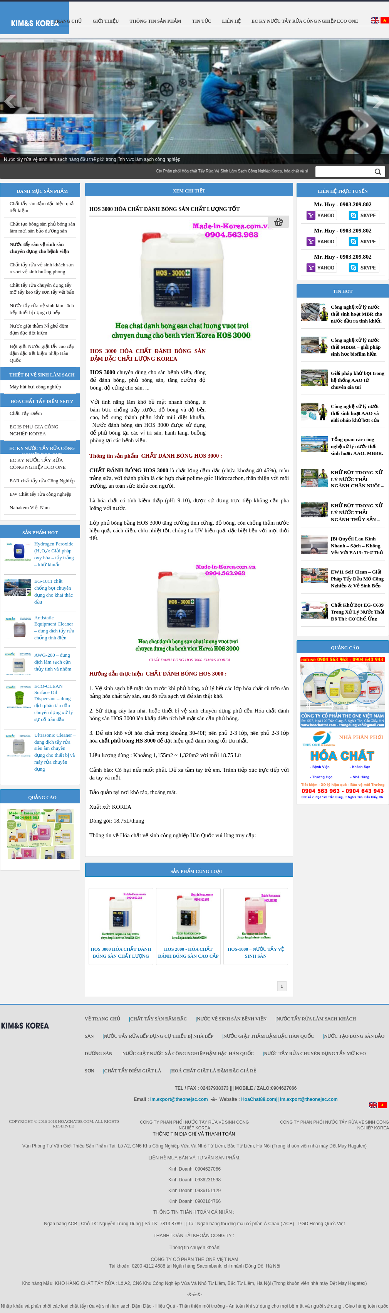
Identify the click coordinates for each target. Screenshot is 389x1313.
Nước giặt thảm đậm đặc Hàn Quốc (268, 1036)
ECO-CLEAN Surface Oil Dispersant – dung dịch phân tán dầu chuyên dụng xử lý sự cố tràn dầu (53, 702)
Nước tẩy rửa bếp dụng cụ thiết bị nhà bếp (158, 1036)
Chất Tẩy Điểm (26, 413)
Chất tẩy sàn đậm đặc (158, 1019)
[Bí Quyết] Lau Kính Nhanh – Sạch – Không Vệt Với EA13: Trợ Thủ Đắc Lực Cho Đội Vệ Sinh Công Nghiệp (357, 552)
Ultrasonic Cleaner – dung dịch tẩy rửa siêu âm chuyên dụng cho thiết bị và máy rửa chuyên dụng (55, 752)
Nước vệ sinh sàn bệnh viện (232, 1019)
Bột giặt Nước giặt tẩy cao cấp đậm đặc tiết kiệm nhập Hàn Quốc (42, 353)
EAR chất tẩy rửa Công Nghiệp (42, 480)
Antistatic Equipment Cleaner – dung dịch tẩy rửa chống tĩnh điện (54, 628)
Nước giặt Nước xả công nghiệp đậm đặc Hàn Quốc (188, 1053)
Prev (10, 101)
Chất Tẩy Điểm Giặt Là (132, 1071)
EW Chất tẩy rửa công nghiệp (40, 494)
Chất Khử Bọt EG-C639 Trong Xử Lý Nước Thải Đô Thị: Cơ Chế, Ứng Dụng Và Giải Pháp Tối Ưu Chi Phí (357, 619)
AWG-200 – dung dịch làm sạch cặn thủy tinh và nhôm (52, 662)
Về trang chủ (102, 1019)
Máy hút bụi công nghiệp (35, 387)
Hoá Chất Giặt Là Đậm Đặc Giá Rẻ (213, 1071)
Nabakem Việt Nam (30, 507)
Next (379, 101)
